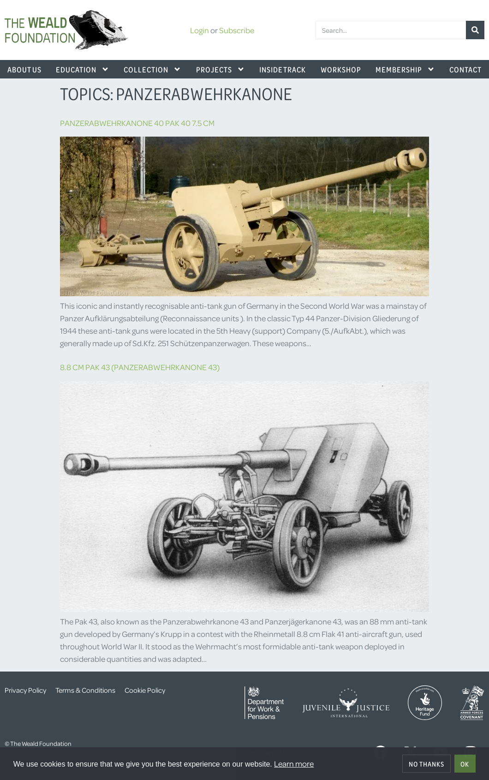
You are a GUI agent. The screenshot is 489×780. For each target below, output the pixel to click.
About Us (24, 69)
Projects (220, 69)
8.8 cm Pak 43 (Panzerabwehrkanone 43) (140, 367)
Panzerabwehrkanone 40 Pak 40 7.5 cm (137, 123)
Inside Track (282, 69)
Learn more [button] (294, 763)
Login (199, 30)
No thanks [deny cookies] (426, 763)
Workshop (341, 69)
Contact (465, 69)
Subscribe (236, 30)
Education (82, 69)
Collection (152, 69)
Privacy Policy (25, 690)
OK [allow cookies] (464, 763)
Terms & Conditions (85, 690)
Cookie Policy (145, 690)
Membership (405, 69)
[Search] (475, 30)
